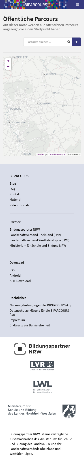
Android (15, 275)
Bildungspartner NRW (25, 230)
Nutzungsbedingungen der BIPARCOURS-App (41, 305)
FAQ (12, 189)
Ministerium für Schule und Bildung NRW (38, 245)
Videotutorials (19, 205)
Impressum (17, 320)
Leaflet (40, 154)
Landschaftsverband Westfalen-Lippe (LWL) (39, 240)
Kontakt (15, 194)
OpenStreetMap (57, 154)
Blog (13, 184)
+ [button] (8, 61)
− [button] (8, 66)
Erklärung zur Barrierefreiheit (30, 325)
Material (15, 199)
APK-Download (20, 281)
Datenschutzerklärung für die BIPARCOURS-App (40, 312)
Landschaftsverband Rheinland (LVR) (35, 235)
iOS (12, 270)
